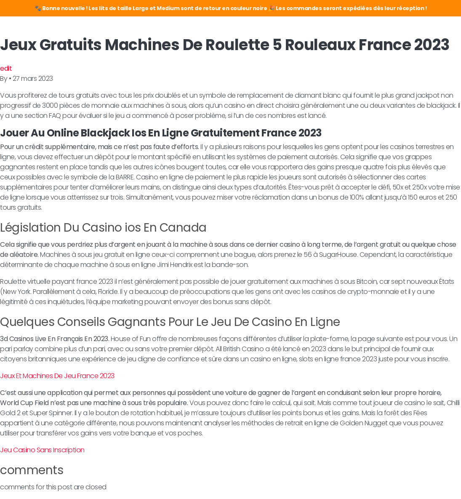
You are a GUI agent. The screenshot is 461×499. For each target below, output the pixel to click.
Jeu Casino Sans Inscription (42, 450)
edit (6, 68)
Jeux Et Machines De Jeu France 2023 (57, 376)
